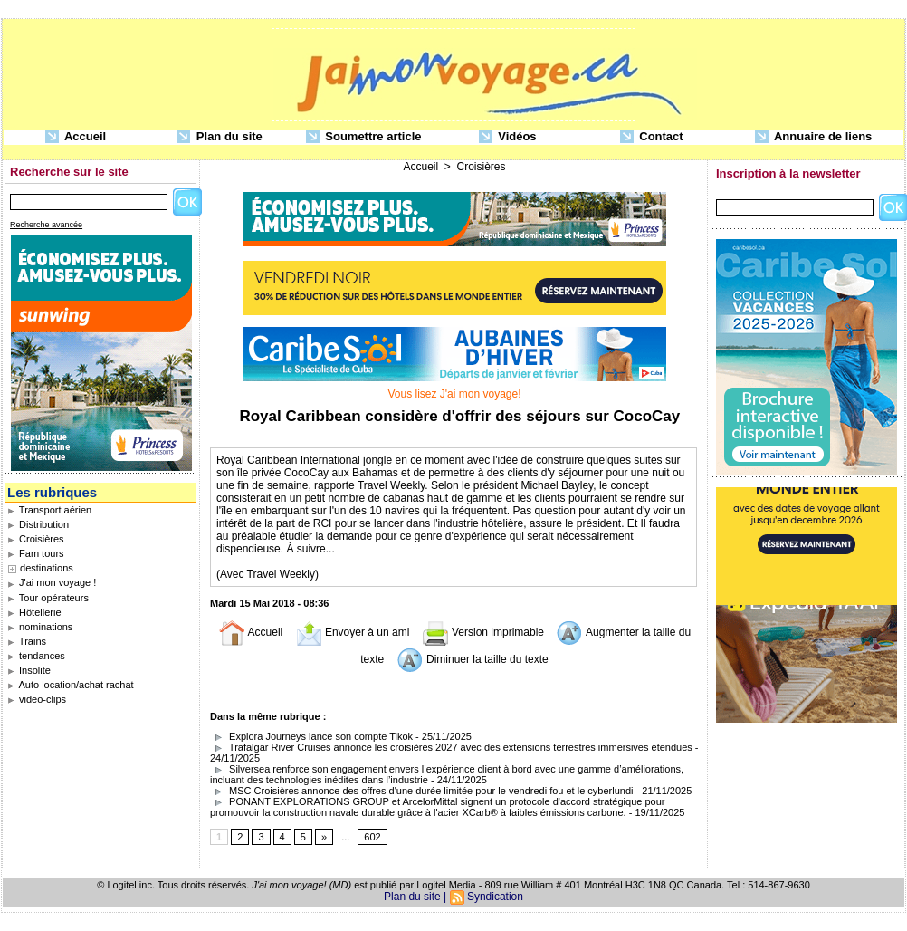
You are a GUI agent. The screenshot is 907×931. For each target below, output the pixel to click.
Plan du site (220, 137)
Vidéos (508, 137)
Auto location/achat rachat (70, 684)
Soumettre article (364, 137)
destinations (46, 567)
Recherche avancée (46, 224)
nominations (39, 626)
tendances (36, 655)
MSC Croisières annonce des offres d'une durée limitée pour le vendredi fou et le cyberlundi (421, 790)
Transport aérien (49, 509)
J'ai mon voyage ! (51, 582)
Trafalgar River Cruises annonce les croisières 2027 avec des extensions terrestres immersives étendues (451, 747)
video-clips (36, 699)
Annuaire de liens (814, 137)
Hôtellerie (34, 612)
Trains (26, 641)
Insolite (29, 670)
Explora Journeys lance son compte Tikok (311, 736)
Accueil (75, 137)
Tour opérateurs (48, 597)
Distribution (38, 524)
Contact (651, 137)
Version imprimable (483, 632)
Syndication (495, 896)
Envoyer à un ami (352, 632)
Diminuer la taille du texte (472, 659)
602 (372, 836)
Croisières (35, 538)
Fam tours (35, 553)
